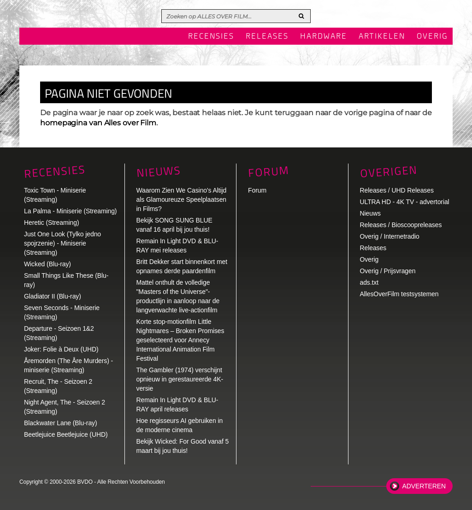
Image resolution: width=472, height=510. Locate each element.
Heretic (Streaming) (51, 222)
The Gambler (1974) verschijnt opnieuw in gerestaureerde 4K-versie (180, 379)
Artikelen (382, 37)
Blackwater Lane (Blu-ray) (60, 423)
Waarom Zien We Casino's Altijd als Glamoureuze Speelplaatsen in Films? (181, 199)
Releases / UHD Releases (397, 190)
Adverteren (424, 486)
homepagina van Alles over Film (98, 122)
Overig (432, 37)
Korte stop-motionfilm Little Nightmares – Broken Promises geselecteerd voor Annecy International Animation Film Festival (180, 340)
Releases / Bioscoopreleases (401, 225)
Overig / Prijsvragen (388, 271)
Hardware (323, 37)
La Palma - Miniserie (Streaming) (70, 211)
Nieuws (158, 172)
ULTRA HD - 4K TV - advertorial (404, 201)
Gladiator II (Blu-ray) (52, 296)
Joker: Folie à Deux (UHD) (61, 349)
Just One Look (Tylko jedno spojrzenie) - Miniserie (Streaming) (62, 243)
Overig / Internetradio (389, 236)
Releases (267, 37)
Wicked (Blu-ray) (47, 264)
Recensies (211, 37)
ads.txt (369, 282)
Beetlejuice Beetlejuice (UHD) (66, 434)
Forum (257, 190)
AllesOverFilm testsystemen (399, 294)
